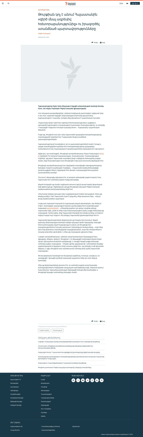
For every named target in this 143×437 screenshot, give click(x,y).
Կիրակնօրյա (14, 390)
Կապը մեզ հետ (15, 430)
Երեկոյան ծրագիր (15, 405)
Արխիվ (43, 416)
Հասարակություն (46, 394)
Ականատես (76, 426)
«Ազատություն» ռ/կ (16, 426)
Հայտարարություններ (48, 430)
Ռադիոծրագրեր (15, 394)
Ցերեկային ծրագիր (16, 401)
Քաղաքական (45, 383)
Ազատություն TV (15, 379)
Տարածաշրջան (44, 10)
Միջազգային (45, 405)
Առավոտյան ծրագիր (16, 398)
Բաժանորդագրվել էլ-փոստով (50, 426)
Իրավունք (44, 387)
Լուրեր (43, 379)
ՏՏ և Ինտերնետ (46, 409)
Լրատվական (14, 387)
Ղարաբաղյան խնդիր (47, 398)
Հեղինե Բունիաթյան (44, 33)
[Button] (94, 42)
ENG (121, 3)
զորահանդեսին (52, 208)
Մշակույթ (44, 412)
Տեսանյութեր (14, 383)
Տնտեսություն (45, 390)
